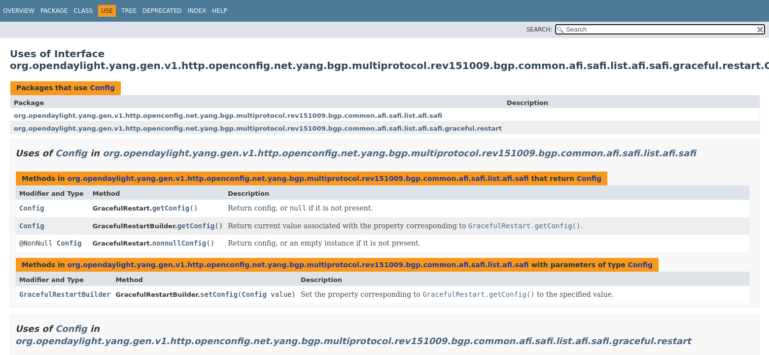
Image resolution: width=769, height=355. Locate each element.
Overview (19, 10)
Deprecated (162, 10)
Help (219, 10)
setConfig (219, 294)
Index (197, 10)
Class (83, 10)
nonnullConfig (179, 243)
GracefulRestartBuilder (64, 294)
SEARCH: (539, 29)
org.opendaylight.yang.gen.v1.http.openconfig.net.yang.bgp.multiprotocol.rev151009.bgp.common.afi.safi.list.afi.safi (228, 115)
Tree (129, 10)
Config (102, 88)
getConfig (171, 208)
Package (54, 10)
